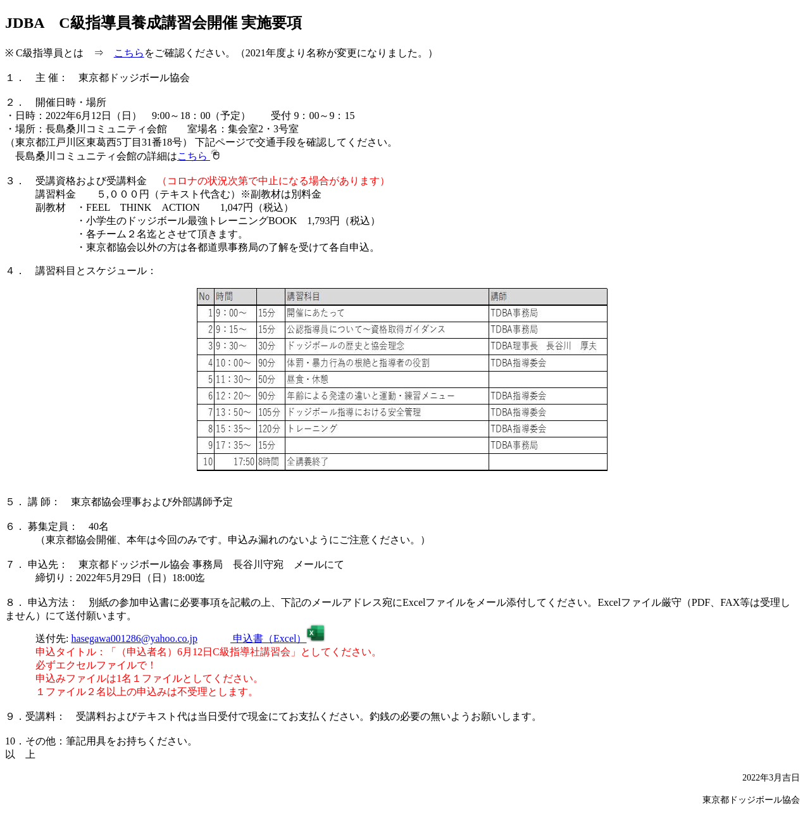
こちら (129, 52)
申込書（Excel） (277, 638)
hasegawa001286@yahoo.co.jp (134, 638)
